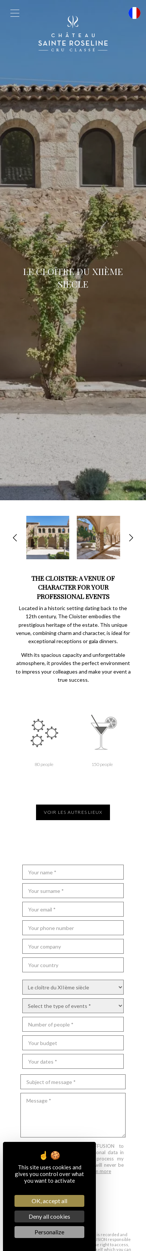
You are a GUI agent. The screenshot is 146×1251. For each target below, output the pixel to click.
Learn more (99, 1171)
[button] (14, 537)
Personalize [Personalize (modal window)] (49, 1231)
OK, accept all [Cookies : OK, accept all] (49, 1200)
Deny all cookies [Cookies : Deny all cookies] (49, 1216)
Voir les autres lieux (73, 812)
